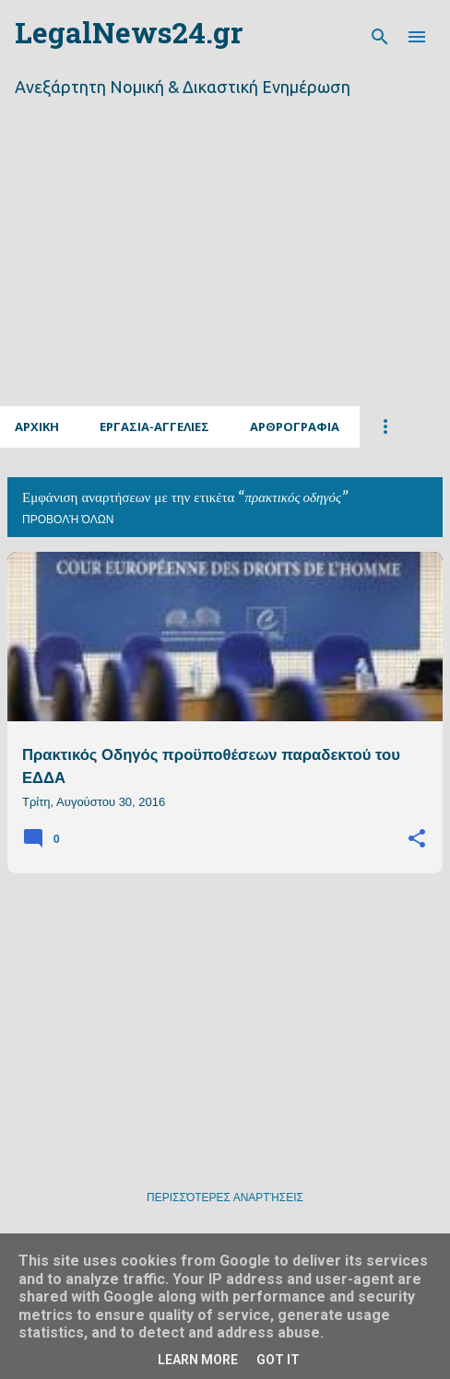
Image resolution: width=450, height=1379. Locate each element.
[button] (417, 839)
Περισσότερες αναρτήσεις (225, 1197)
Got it (278, 1359)
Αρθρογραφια (294, 426)
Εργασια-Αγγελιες (154, 426)
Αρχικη (37, 426)
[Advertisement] (225, 274)
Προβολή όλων (67, 519)
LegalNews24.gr (129, 36)
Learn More (198, 1359)
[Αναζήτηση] (380, 37)
